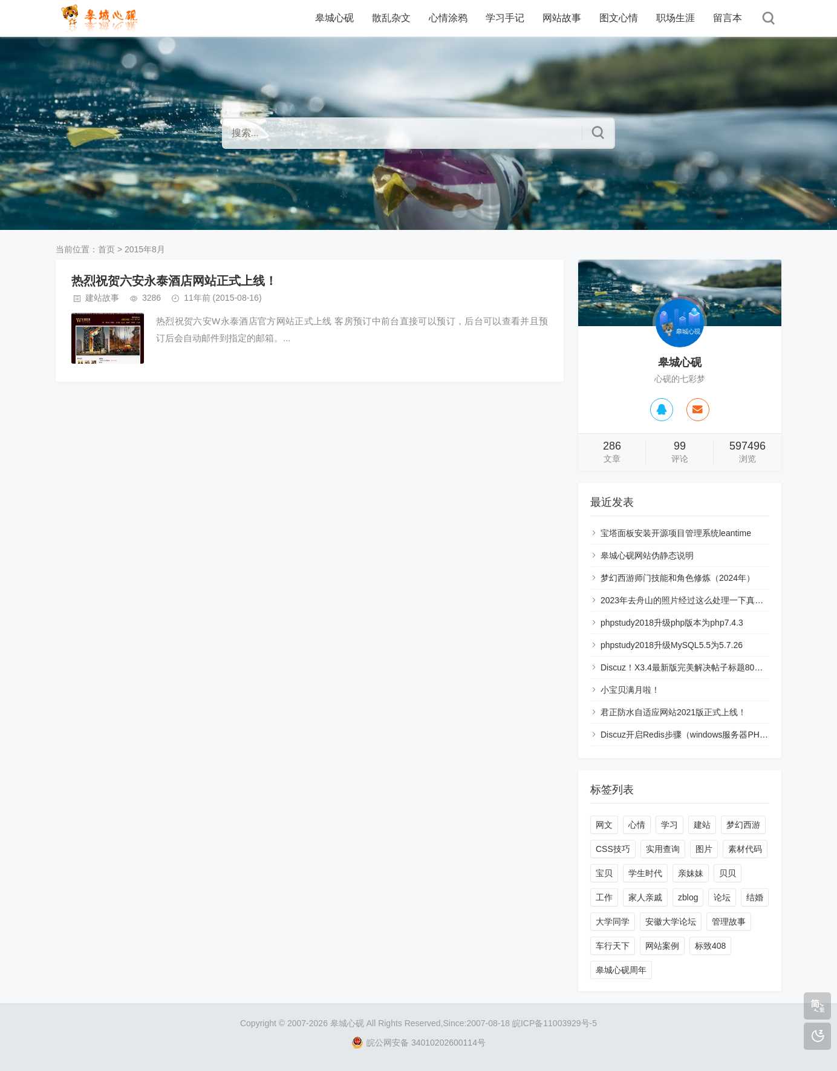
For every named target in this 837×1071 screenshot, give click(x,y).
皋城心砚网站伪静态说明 (647, 555)
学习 (669, 825)
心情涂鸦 (448, 18)
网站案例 (662, 946)
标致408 (710, 946)
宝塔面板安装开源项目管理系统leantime (676, 533)
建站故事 (102, 298)
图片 (703, 849)
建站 (702, 825)
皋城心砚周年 (621, 970)
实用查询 (663, 849)
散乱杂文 (391, 18)
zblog (688, 897)
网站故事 (561, 18)
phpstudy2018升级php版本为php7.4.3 (672, 622)
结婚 (754, 897)
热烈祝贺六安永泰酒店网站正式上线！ (174, 280)
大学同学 (613, 921)
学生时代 (645, 873)
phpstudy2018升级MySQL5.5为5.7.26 (672, 645)
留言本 (727, 18)
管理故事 (729, 921)
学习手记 (505, 18)
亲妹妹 (690, 873)
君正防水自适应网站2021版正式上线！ (673, 712)
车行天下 (613, 946)
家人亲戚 (645, 897)
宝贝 (604, 873)
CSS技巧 (613, 849)
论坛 (722, 897)
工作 (604, 897)
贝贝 (727, 873)
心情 (636, 825)
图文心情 (618, 18)
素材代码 (745, 849)
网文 (604, 825)
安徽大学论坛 (670, 921)
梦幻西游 (743, 825)
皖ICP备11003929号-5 (554, 1023)
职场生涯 (675, 18)
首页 (106, 249)
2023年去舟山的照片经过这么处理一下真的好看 (690, 600)
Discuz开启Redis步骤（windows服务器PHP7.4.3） (696, 734)
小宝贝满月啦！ (630, 690)
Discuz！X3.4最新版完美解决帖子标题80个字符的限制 (703, 667)
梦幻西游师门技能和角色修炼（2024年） (678, 578)
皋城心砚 (334, 18)
